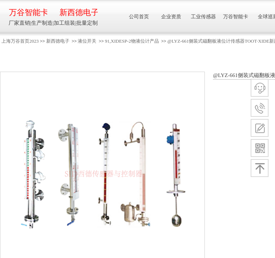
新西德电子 (57, 41)
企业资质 (171, 16)
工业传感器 (203, 16)
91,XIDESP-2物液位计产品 (132, 41)
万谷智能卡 (28, 12)
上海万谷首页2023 (20, 41)
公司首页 (139, 16)
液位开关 (87, 41)
